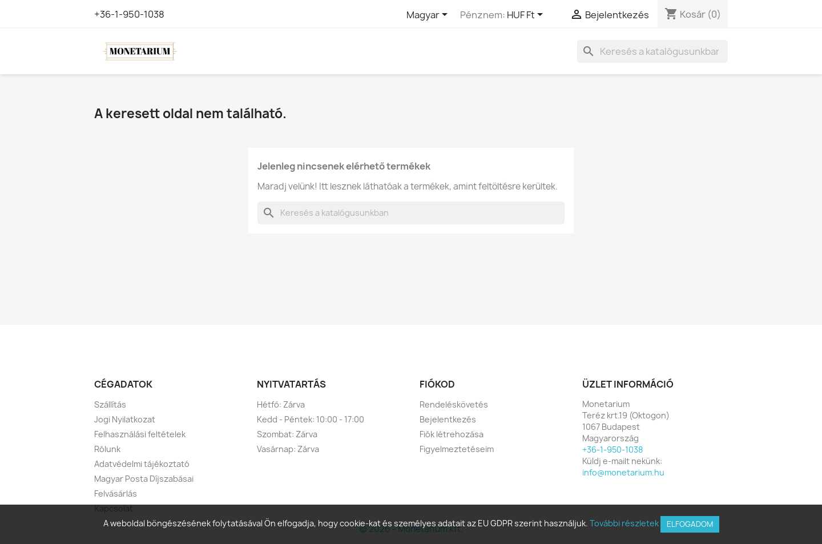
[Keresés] (652, 51)
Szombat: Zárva (287, 434)
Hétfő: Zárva (281, 404)
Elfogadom (690, 524)
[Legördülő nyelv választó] (429, 15)
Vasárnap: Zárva (288, 449)
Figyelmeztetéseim (457, 449)
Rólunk (107, 449)
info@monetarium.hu (623, 472)
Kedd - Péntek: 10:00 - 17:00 (310, 419)
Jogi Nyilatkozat (124, 419)
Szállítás (110, 404)
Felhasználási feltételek (140, 434)
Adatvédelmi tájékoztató (142, 463)
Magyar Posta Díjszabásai (144, 478)
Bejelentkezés (448, 419)
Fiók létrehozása (451, 434)
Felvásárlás (115, 493)
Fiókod (437, 384)
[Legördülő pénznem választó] (527, 15)
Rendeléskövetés (454, 404)
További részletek (624, 523)
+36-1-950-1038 (129, 14)
